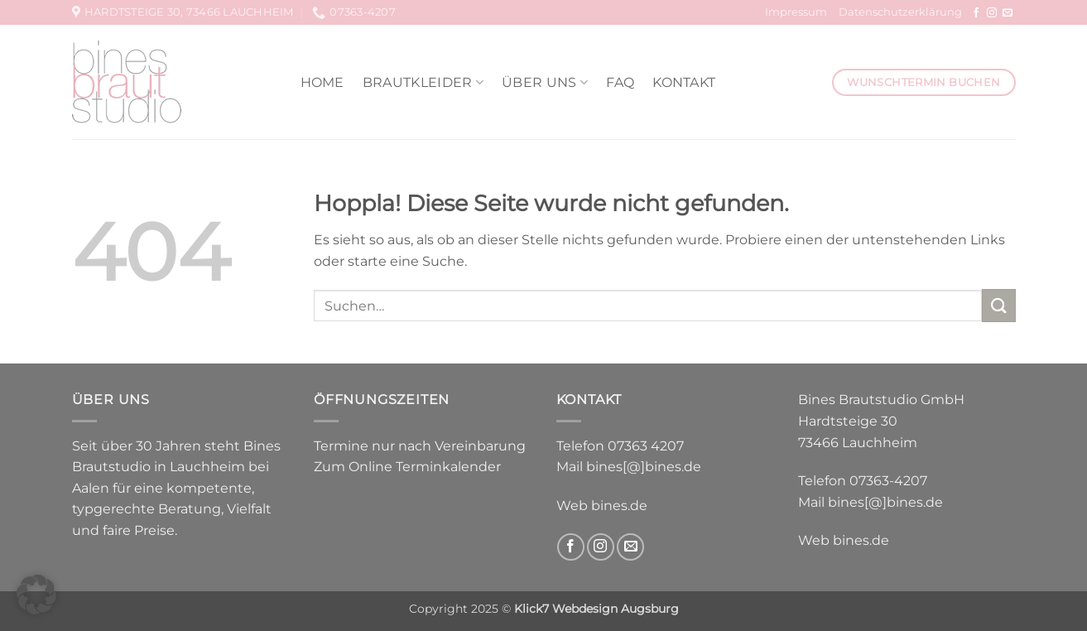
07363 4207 (646, 446)
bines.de (619, 505)
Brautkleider (423, 82)
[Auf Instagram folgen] (992, 13)
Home (322, 82)
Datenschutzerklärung (900, 12)
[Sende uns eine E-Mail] (1007, 13)
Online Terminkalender (425, 466)
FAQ (620, 82)
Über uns (545, 82)
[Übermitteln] (998, 305)
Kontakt (683, 82)
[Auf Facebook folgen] (976, 13)
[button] (36, 594)
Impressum (796, 12)
